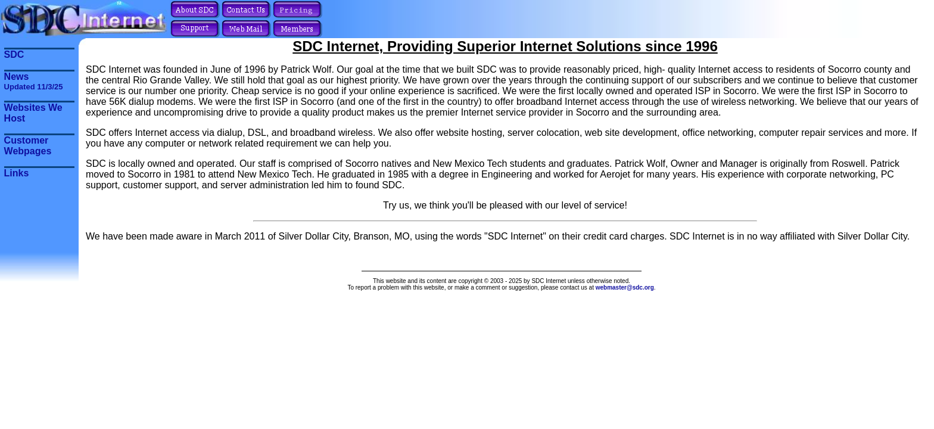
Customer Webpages (28, 145)
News (33, 81)
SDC (14, 54)
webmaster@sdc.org (625, 287)
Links (16, 173)
